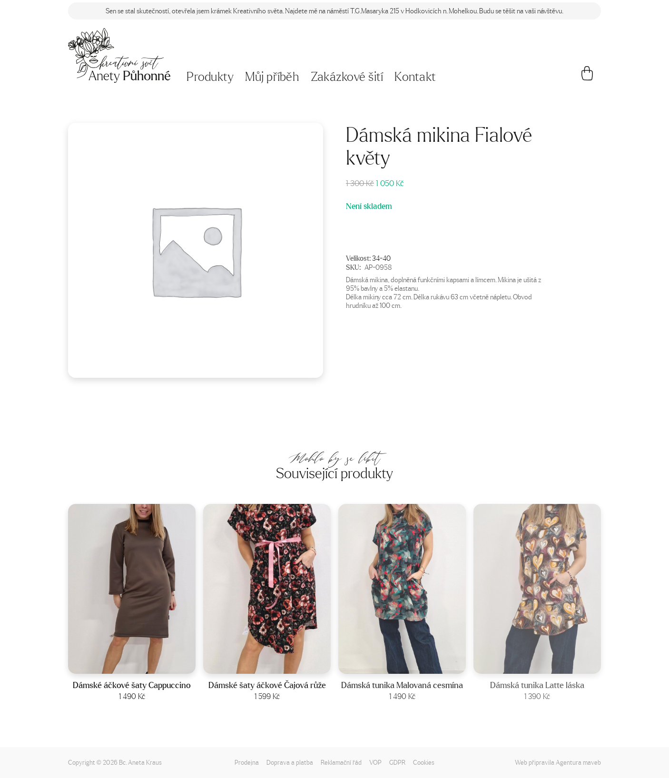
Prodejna (247, 762)
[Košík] (587, 77)
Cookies (423, 762)
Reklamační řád (341, 762)
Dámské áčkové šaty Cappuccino (132, 685)
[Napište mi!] (119, 55)
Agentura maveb (578, 762)
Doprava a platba (289, 762)
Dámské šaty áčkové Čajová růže (267, 685)
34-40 (381, 258)
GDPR (397, 762)
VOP (375, 762)
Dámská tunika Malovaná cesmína (402, 685)
